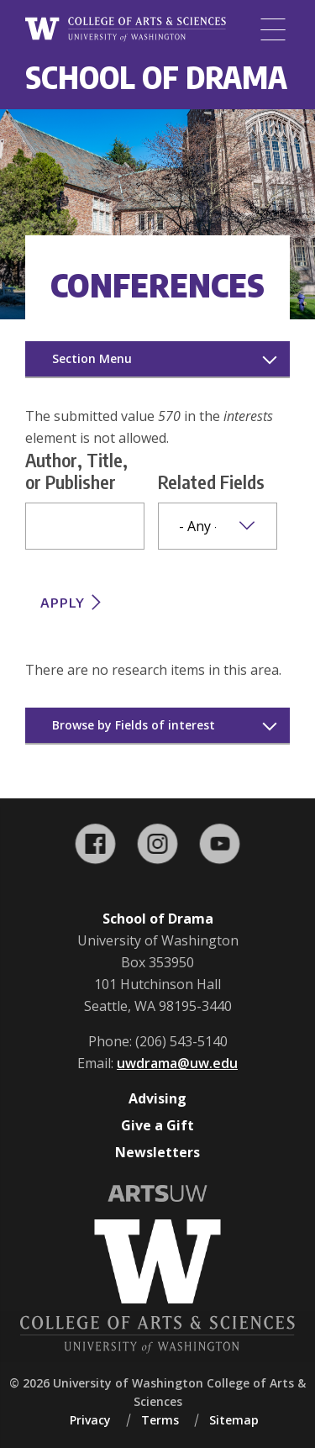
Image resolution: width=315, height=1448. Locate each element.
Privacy (90, 1420)
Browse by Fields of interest (133, 725)
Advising (157, 1098)
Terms (160, 1420)
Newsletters (157, 1152)
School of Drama (156, 77)
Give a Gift (157, 1125)
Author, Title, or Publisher (76, 470)
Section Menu (92, 358)
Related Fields (211, 481)
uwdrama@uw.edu (177, 1063)
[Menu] (273, 29)
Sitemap (234, 1420)
